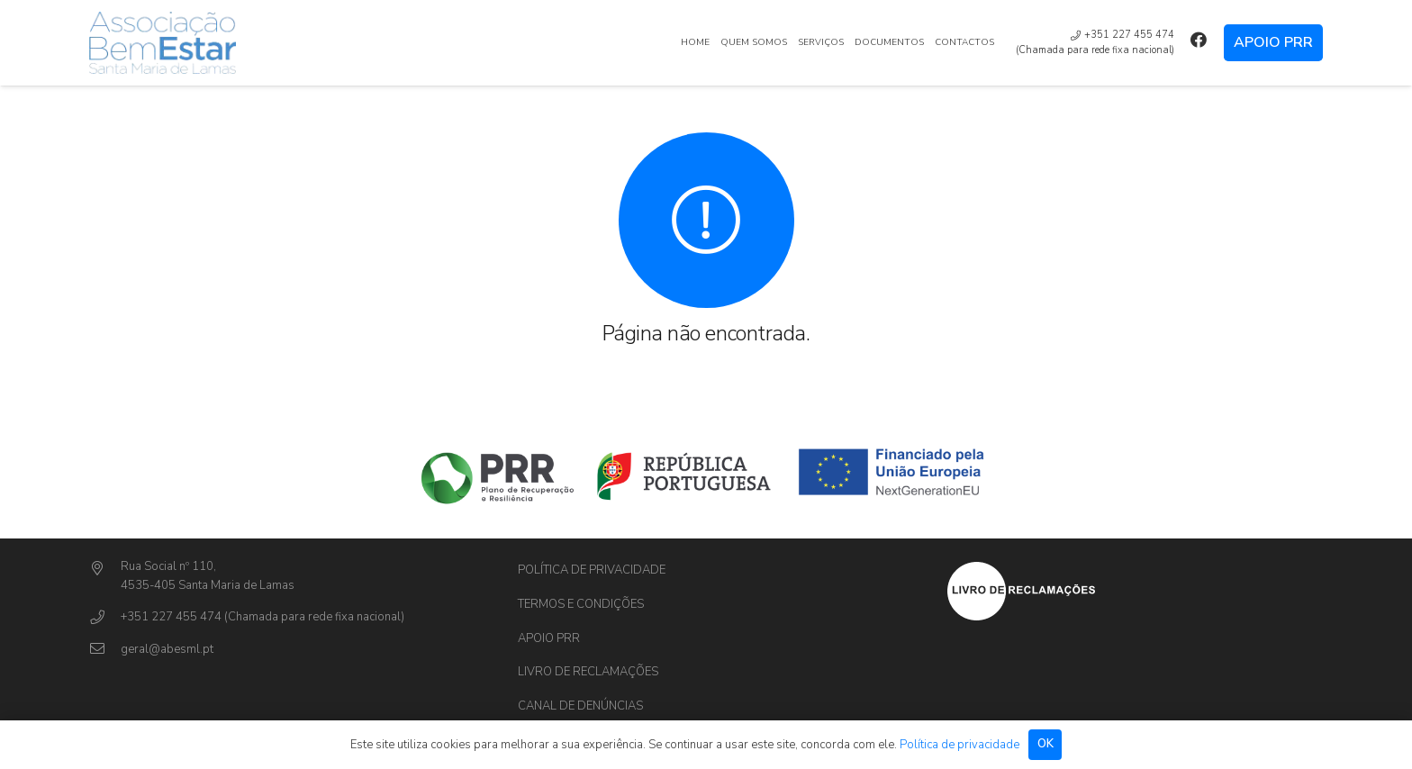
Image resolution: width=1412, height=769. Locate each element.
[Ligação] (162, 43)
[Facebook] (1198, 40)
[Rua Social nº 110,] (105, 569)
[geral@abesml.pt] (105, 649)
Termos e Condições (581, 604)
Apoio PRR (549, 638)
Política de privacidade (591, 570)
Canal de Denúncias (580, 706)
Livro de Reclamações (588, 672)
